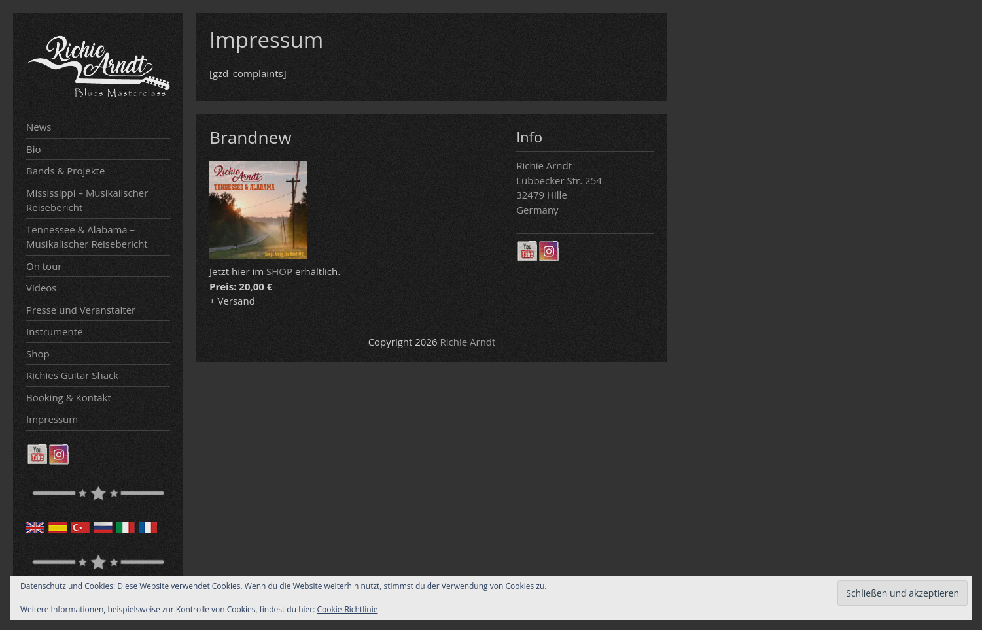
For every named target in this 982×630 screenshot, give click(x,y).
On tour (43, 266)
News (39, 126)
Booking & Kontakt (68, 397)
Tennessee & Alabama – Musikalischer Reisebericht (87, 237)
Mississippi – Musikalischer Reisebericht (87, 200)
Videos (41, 287)
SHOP (279, 271)
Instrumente (54, 331)
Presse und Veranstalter (80, 309)
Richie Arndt (468, 341)
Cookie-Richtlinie (347, 609)
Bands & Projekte (65, 170)
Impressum (52, 418)
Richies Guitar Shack (72, 375)
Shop (38, 353)
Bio (33, 149)
